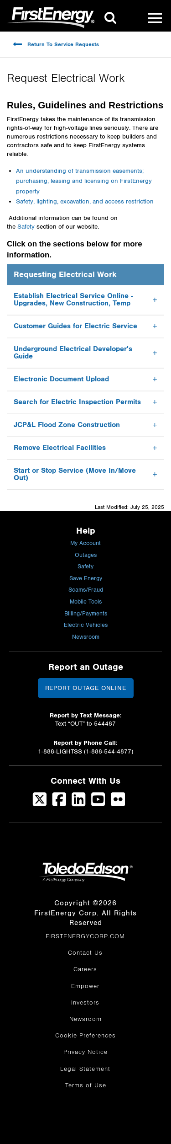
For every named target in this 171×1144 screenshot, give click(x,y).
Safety (26, 226)
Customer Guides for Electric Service (75, 326)
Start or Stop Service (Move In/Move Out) (75, 474)
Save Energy (85, 578)
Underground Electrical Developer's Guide (73, 353)
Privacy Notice (85, 1052)
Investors (85, 1002)
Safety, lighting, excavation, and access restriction (85, 201)
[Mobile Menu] (155, 18)
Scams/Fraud (85, 590)
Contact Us (85, 953)
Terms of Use (85, 1085)
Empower (85, 986)
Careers (85, 969)
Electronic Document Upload (61, 379)
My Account (85, 543)
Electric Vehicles (86, 625)
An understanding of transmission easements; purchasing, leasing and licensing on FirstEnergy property (84, 181)
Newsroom (85, 637)
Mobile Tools (86, 602)
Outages (86, 555)
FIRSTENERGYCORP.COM (85, 936)
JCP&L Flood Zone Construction (67, 425)
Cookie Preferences (85, 1035)
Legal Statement (85, 1069)
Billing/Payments (85, 613)
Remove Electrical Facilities (60, 448)
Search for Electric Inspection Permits (77, 402)
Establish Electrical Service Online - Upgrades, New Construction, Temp (73, 300)
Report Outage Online (85, 688)
